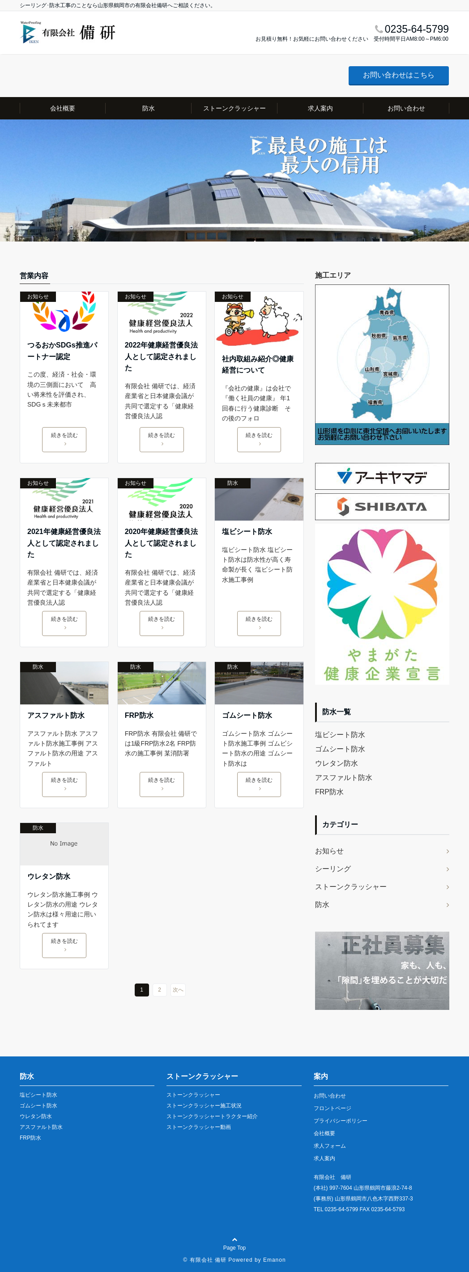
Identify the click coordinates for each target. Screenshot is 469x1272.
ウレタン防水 (48, 876)
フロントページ (332, 1108)
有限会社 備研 (208, 1260)
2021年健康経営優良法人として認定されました (64, 543)
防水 (148, 108)
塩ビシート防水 (247, 531)
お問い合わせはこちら (399, 75)
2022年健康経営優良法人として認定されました (161, 356)
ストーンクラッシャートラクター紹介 (212, 1116)
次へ (178, 990)
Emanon (274, 1260)
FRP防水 (139, 715)
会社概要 (62, 108)
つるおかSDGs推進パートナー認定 (62, 350)
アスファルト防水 (56, 715)
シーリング (333, 869)
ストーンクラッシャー (234, 108)
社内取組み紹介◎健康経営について (258, 364)
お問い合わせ (406, 108)
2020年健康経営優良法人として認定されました (161, 543)
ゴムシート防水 (247, 715)
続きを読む (64, 439)
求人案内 (320, 108)
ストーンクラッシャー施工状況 (204, 1105)
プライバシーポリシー (340, 1121)
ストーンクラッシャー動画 (198, 1127)
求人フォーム (330, 1146)
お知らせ (38, 296)
